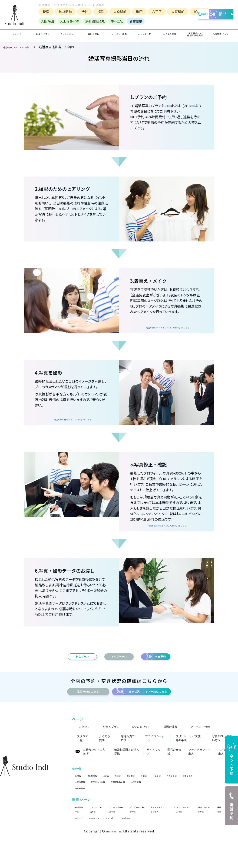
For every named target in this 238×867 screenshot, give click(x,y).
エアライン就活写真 (96, 828)
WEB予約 (217, 17)
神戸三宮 (113, 28)
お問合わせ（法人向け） (90, 767)
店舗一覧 (79, 783)
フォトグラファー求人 (199, 767)
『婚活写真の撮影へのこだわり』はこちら (71, 424)
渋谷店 (115, 791)
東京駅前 (116, 10)
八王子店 (180, 791)
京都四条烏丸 (91, 28)
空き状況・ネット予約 (161, 706)
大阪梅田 (43, 28)
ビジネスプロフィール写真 (181, 828)
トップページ (119, 666)
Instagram (98, 844)
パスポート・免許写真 (136, 828)
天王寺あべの (66, 28)
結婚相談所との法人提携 (126, 767)
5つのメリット (141, 743)
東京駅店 (147, 791)
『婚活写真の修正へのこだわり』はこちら (167, 530)
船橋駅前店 (220, 791)
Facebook (138, 844)
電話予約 (187, 17)
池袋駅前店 (97, 791)
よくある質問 (104, 754)
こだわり (84, 743)
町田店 (163, 791)
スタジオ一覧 (144, 41)
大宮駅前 (174, 10)
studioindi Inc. (114, 858)
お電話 (169, 113)
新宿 (42, 10)
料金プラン (65, 666)
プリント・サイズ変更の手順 (188, 754)
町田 (135, 10)
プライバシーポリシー (155, 754)
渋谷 (81, 10)
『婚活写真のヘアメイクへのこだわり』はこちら (166, 332)
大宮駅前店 (199, 791)
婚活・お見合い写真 (204, 828)
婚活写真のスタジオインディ (24, 54)
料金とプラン (111, 743)
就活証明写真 (78, 828)
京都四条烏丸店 (133, 798)
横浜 (97, 10)
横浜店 (130, 791)
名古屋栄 (132, 28)
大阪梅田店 (82, 798)
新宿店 (79, 791)
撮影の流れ (170, 743)
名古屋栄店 (82, 804)
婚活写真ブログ (128, 754)
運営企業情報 (174, 767)
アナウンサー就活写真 (115, 828)
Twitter (80, 844)
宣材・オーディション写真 (158, 828)
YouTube (118, 844)
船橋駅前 (45, 19)
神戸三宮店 (157, 798)
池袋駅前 (61, 10)
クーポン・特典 (119, 41)
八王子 (153, 10)
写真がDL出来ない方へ (222, 754)
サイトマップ (154, 767)
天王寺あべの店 (106, 798)
